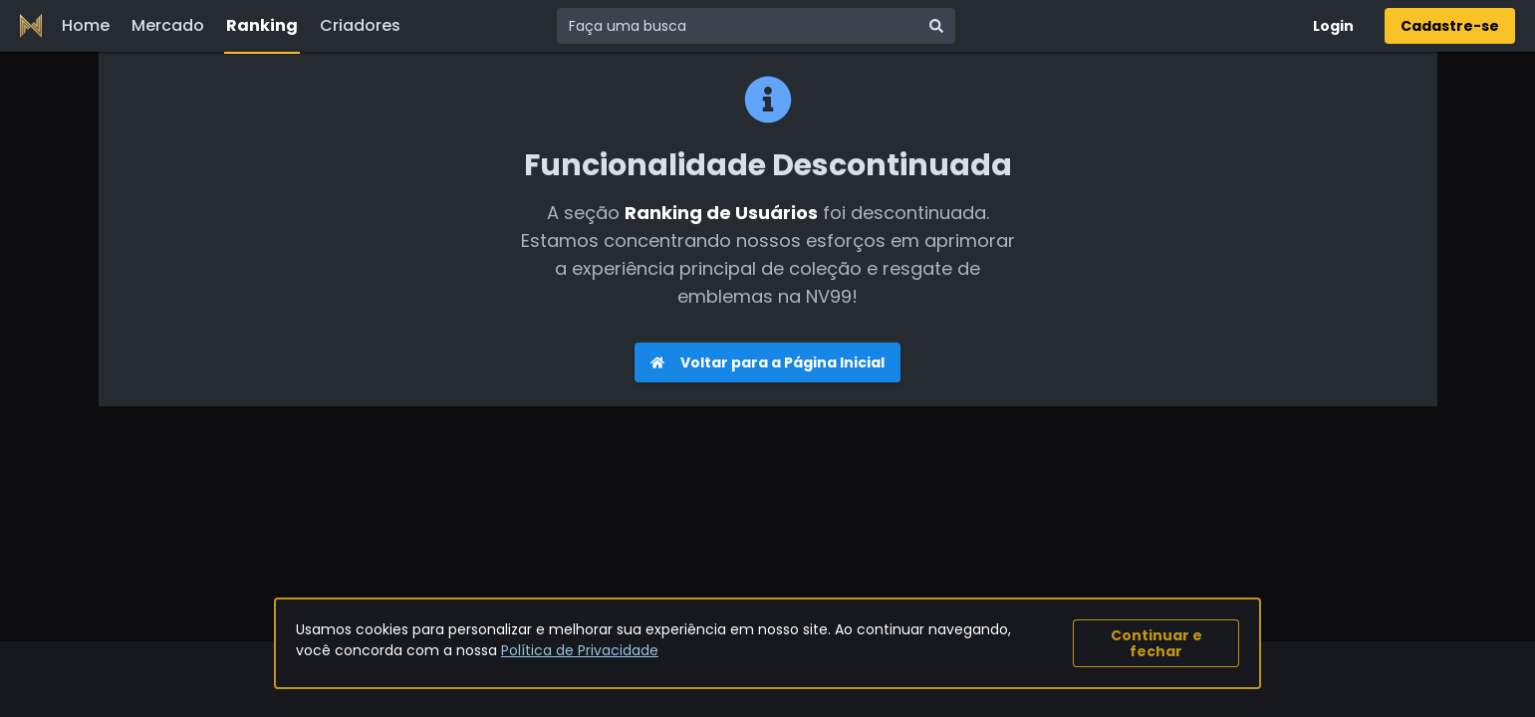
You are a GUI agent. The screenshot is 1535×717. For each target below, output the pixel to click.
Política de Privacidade (579, 650)
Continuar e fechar (1156, 643)
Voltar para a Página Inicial (767, 362)
